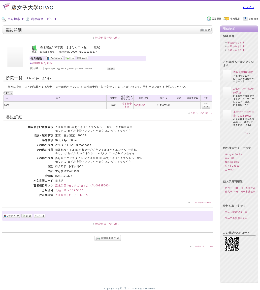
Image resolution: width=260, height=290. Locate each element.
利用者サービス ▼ (41, 19)
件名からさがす (236, 50)
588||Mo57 (139, 105)
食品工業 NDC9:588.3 (69, 190)
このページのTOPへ (201, 113)
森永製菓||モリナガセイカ (71, 195)
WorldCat (230, 158)
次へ (246, 133)
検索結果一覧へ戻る (108, 37)
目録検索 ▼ (12, 19)
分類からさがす (236, 46)
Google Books (233, 154)
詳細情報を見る (42, 63)
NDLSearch (232, 162)
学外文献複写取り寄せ (237, 212)
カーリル (230, 169)
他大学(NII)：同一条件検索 (240, 187)
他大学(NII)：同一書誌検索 (240, 191)
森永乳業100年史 (243, 72)
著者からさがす (236, 42)
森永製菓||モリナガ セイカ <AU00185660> (82, 185)
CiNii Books (232, 165)
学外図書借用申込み (236, 218)
